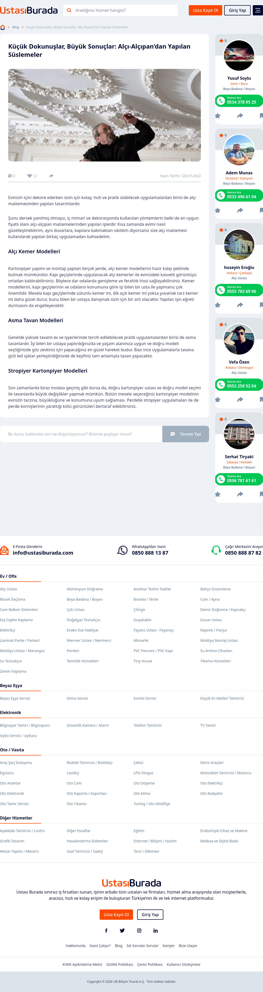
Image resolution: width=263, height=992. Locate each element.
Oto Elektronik (12, 793)
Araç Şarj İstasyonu (16, 762)
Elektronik (10, 712)
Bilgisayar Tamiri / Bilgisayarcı (25, 725)
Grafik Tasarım (12, 840)
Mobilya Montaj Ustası (219, 640)
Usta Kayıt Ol (205, 10)
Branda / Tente (146, 599)
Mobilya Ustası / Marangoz (22, 650)
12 (32, 175)
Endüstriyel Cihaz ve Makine (223, 830)
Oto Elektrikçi (211, 783)
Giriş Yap (237, 10)
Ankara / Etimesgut (239, 367)
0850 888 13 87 (150, 552)
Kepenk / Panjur (213, 630)
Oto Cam (74, 783)
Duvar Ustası (211, 619)
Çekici (138, 762)
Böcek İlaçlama (12, 599)
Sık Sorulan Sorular (143, 945)
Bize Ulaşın (188, 945)
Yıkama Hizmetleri (215, 661)
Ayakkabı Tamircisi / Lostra (22, 830)
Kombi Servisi (145, 698)
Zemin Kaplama (13, 671)
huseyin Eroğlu (239, 267)
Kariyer (169, 945)
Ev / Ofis (8, 576)
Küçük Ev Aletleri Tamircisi (222, 698)
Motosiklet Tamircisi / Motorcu (225, 772)
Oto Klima (142, 793)
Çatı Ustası (75, 609)
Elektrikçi (7, 630)
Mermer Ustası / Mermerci (89, 640)
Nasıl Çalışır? (100, 945)
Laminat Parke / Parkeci (20, 640)
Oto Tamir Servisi (14, 803)
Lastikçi (73, 772)
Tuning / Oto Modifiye (152, 803)
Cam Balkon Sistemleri (19, 609)
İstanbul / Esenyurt (239, 178)
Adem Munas (239, 173)
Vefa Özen (239, 362)
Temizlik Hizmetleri (83, 661)
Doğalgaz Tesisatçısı (83, 619)
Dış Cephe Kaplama (16, 619)
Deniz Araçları (211, 762)
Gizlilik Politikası (119, 964)
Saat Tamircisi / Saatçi (85, 851)
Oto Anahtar (10, 783)
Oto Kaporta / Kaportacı (87, 793)
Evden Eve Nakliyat (82, 630)
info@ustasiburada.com (43, 552)
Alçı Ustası (8, 589)
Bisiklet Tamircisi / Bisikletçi (89, 762)
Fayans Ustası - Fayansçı (154, 630)
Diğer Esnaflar (79, 830)
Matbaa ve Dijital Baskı (219, 840)
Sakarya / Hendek (239, 462)
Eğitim (139, 830)
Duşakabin (143, 619)
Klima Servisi (77, 698)
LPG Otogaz (143, 772)
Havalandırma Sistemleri (87, 840)
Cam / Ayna (210, 599)
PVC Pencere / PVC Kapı (153, 650)
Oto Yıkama (76, 803)
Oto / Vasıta (12, 750)
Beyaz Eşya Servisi (15, 698)
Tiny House (143, 661)
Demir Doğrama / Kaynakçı (223, 609)
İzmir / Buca (239, 83)
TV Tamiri (208, 725)
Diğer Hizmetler (16, 818)
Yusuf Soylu (239, 78)
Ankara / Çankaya (239, 273)
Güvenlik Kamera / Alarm (88, 725)
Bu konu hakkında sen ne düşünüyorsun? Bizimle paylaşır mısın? (108, 434)
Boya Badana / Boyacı (85, 599)
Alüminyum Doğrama (85, 589)
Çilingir (139, 609)
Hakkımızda (76, 945)
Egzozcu (7, 772)
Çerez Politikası (150, 964)
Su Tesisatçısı (11, 661)
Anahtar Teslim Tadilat (152, 589)
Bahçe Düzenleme (215, 589)
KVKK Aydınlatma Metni (82, 964)
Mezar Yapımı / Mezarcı (19, 851)
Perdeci (73, 650)
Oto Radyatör (211, 793)
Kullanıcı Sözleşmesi (183, 964)
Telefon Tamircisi (148, 725)
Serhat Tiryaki (239, 457)
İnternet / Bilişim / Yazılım (155, 840)
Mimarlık (141, 640)
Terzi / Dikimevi (146, 851)
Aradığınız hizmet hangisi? (100, 10)
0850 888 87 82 (243, 552)
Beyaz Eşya (11, 685)
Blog (15, 27)
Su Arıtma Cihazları (216, 650)
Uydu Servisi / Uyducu (18, 735)
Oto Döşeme (144, 783)
